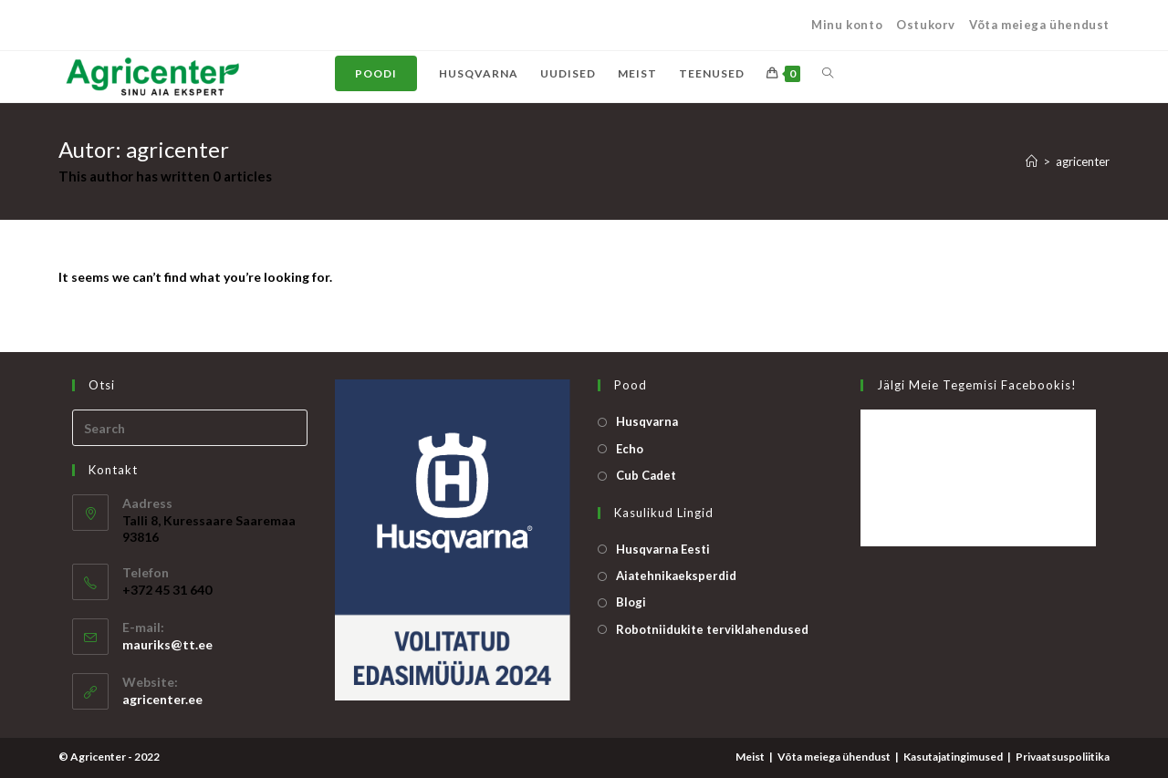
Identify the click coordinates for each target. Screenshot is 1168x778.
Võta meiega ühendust (1039, 24)
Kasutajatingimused (953, 756)
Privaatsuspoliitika (1063, 756)
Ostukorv (925, 24)
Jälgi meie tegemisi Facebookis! (977, 385)
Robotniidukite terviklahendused (712, 629)
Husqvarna (647, 421)
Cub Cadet (646, 475)
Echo (629, 448)
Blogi (631, 602)
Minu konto (846, 24)
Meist (750, 756)
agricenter (1083, 161)
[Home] (1032, 161)
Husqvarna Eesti (663, 549)
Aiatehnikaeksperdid (676, 575)
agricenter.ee (162, 699)
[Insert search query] (190, 428)
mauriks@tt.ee (167, 644)
